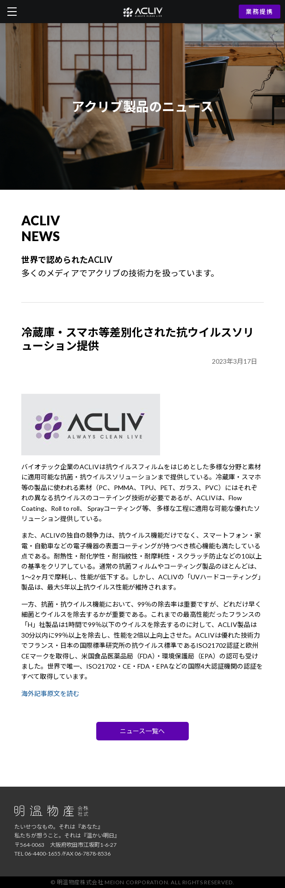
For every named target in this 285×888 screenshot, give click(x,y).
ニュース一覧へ (142, 731)
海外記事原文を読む (50, 693)
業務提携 (259, 11)
